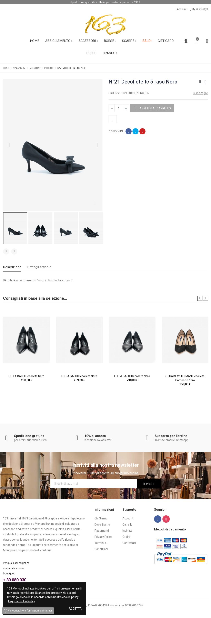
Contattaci (129, 542)
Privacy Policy (103, 536)
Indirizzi (127, 530)
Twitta (135, 131)
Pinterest (142, 131)
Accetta (75, 608)
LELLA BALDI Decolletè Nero (26, 376)
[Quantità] (119, 108)
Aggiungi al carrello (155, 108)
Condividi (128, 131)
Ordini (126, 536)
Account (181, 9)
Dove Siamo (102, 524)
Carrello (127, 524)
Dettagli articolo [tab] (39, 267)
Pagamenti (101, 530)
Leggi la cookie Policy (21, 601)
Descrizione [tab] (12, 267)
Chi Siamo (101, 518)
